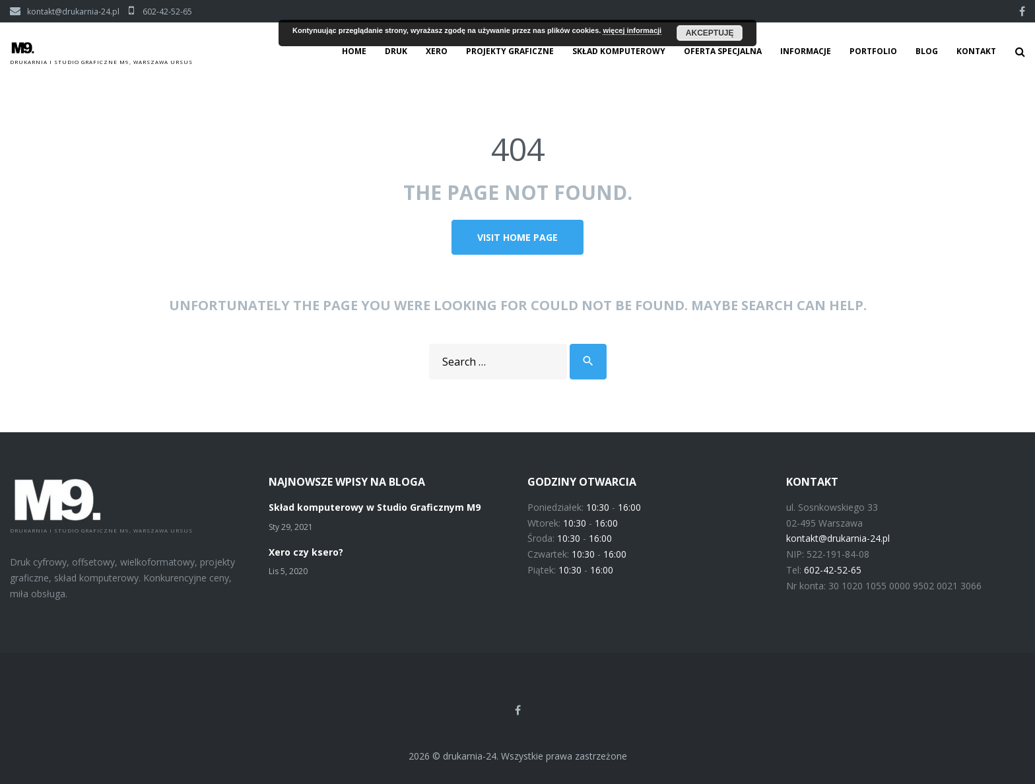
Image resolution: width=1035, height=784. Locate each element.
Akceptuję (710, 33)
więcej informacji (632, 30)
